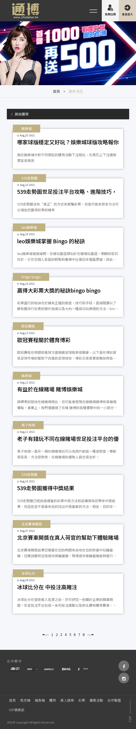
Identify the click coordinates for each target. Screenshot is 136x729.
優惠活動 (96, 700)
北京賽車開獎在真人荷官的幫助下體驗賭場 (68, 537)
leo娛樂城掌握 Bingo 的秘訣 (51, 241)
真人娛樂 (67, 700)
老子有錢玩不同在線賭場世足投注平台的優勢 (68, 440)
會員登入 (127, 14)
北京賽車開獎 (31, 523)
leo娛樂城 (29, 227)
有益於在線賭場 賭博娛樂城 (50, 389)
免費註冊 (110, 14)
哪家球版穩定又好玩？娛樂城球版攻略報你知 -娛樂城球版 (68, 143)
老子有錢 (28, 424)
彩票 (81, 700)
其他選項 (19, 114)
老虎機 (25, 700)
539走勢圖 (29, 178)
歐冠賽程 (28, 326)
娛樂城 (26, 128)
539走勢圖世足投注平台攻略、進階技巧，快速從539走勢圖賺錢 (67, 193)
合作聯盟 (114, 700)
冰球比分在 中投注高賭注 (47, 587)
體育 (52, 700)
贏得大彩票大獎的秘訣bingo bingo (59, 290)
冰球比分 (28, 573)
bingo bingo (31, 276)
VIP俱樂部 (16, 709)
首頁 (56, 91)
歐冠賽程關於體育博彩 (44, 340)
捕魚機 (40, 700)
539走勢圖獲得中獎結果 (45, 488)
